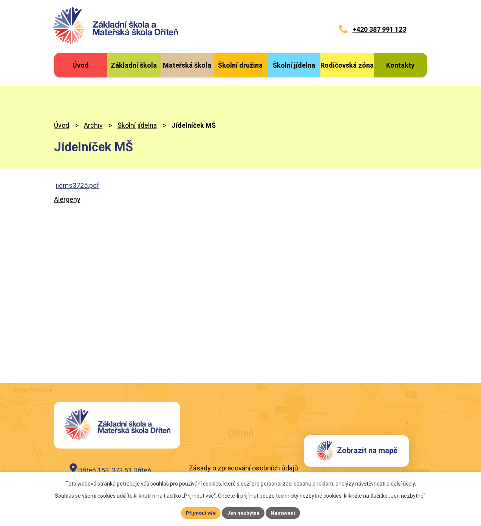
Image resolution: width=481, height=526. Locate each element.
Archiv (93, 92)
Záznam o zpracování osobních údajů (245, 445)
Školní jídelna (137, 92)
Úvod (61, 92)
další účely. (403, 483)
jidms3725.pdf (77, 152)
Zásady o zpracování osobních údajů (243, 435)
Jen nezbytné (243, 512)
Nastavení (284, 512)
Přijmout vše (200, 512)
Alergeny (67, 166)
